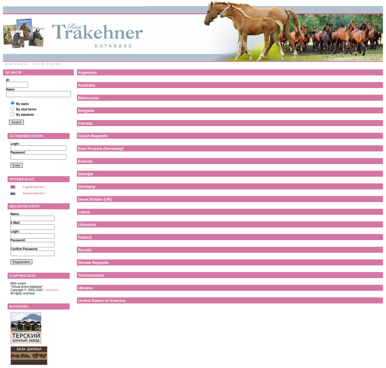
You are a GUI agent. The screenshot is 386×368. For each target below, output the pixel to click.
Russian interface (34, 193)
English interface (34, 187)
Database (17, 64)
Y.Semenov (50, 290)
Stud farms (47, 64)
